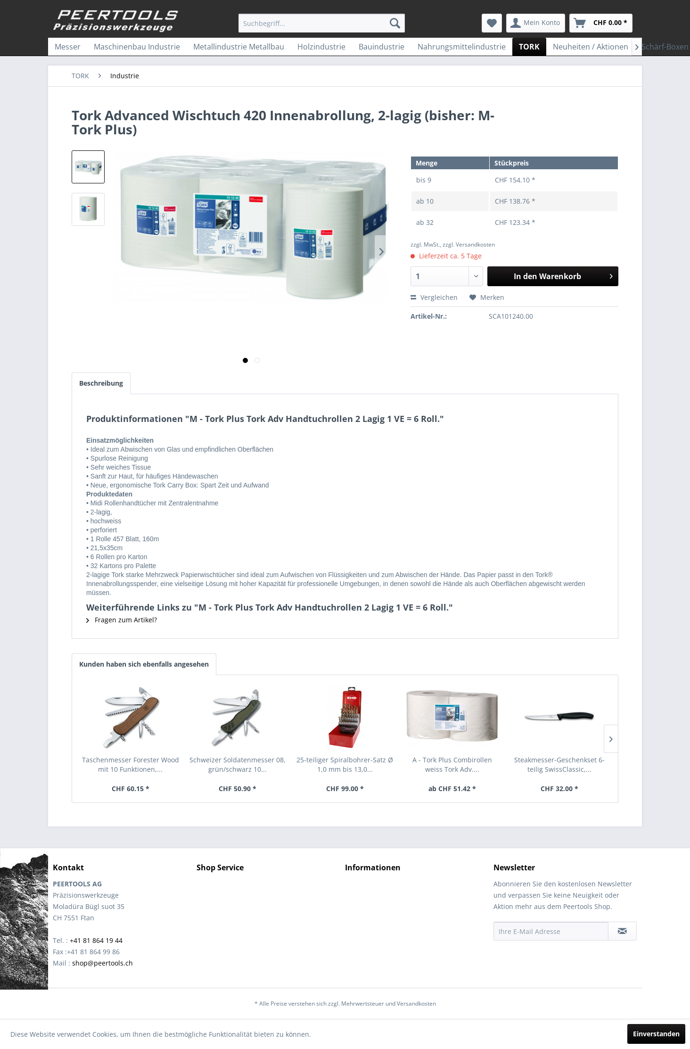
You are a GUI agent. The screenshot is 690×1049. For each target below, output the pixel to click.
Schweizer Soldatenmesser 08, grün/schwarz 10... (237, 764)
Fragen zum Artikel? (121, 619)
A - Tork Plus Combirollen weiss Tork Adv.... (452, 764)
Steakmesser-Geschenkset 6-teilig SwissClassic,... (559, 764)
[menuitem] (321, 23)
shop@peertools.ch (102, 962)
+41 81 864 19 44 (96, 940)
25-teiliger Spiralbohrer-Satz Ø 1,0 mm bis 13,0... (344, 764)
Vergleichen (434, 297)
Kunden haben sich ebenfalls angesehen (144, 664)
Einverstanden (656, 1033)
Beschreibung (101, 383)
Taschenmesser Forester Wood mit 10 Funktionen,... (130, 764)
